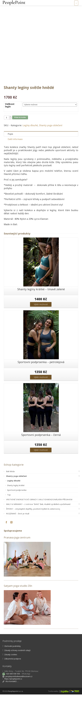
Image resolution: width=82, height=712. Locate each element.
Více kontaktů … (11, 699)
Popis (10, 151)
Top (9, 512)
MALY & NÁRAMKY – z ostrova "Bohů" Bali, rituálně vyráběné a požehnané (42, 521)
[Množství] (6, 135)
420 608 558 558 (13, 691)
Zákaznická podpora (12, 676)
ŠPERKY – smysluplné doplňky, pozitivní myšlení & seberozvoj (42, 526)
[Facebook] (6, 539)
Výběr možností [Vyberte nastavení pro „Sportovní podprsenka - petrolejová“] (41, 394)
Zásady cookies (10, 672)
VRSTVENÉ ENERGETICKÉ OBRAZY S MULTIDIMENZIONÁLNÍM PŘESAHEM (39, 517)
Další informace (15, 156)
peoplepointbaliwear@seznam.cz (18, 694)
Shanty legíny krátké (15, 503)
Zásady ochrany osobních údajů (17, 668)
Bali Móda (42, 489)
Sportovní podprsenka (16, 507)
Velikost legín (9, 122)
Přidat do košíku (20, 135)
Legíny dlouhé (30, 142)
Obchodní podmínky (12, 663)
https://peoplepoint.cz (13, 696)
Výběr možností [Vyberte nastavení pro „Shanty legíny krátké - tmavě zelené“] (41, 321)
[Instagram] (11, 539)
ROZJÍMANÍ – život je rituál (42, 531)
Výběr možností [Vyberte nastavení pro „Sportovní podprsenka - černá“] (41, 467)
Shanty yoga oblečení (50, 142)
